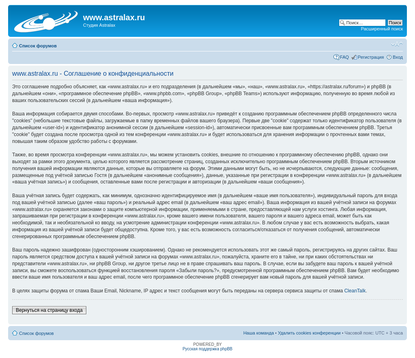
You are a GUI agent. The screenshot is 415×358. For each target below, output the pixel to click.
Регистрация (371, 57)
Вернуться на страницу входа (49, 310)
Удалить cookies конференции (309, 332)
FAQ (344, 57)
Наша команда (258, 332)
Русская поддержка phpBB (207, 349)
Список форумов (38, 45)
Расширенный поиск (382, 28)
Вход (398, 57)
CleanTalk (355, 291)
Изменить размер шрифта (397, 44)
